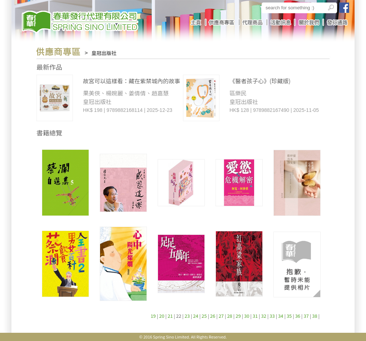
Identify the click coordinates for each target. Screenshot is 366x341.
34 (280, 315)
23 (187, 315)
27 (221, 315)
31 (255, 315)
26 (212, 315)
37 (305, 315)
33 (271, 315)
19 (152, 315)
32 (263, 315)
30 (246, 315)
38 (314, 315)
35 (289, 315)
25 (204, 315)
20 (161, 315)
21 (170, 315)
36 (297, 315)
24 (195, 315)
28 (229, 315)
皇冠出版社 (104, 52)
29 (238, 315)
